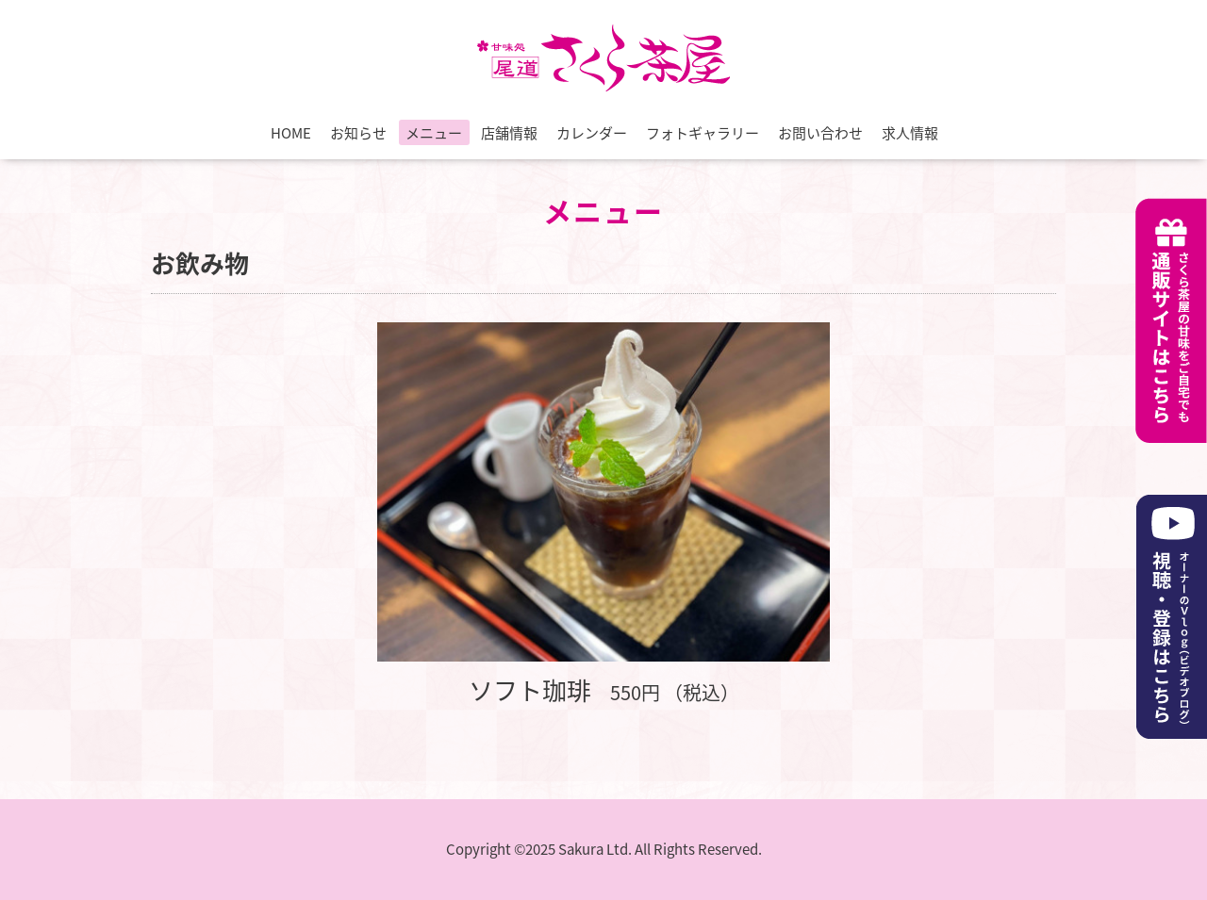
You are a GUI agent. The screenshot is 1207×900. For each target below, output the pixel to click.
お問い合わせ (820, 133)
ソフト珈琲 (530, 690)
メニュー (433, 133)
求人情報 (910, 133)
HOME (291, 133)
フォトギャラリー (702, 133)
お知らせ (358, 133)
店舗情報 (509, 133)
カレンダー (591, 133)
